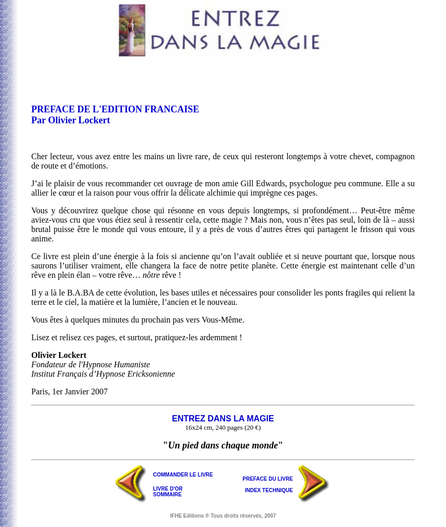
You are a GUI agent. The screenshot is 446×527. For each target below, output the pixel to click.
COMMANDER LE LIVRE (183, 475)
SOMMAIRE (167, 494)
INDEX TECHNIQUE (269, 490)
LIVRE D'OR (168, 489)
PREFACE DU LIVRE (268, 479)
